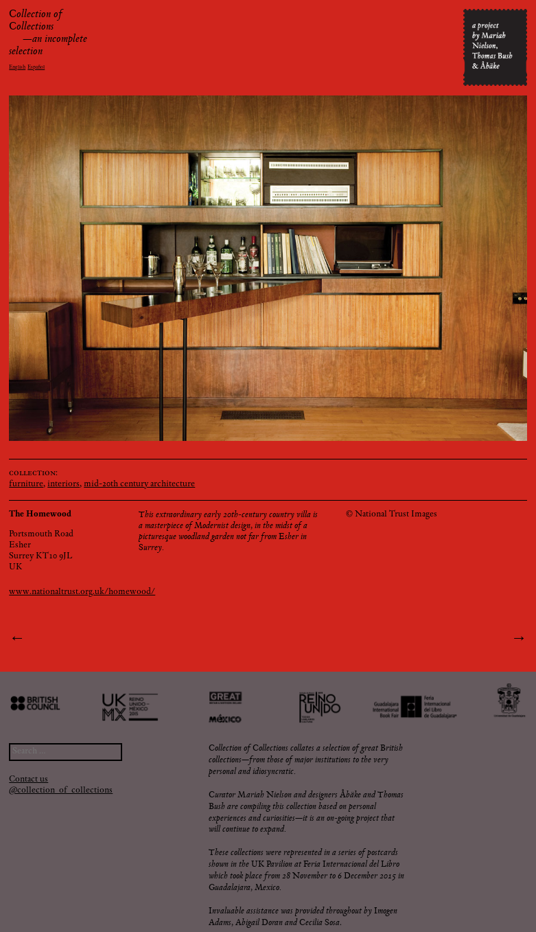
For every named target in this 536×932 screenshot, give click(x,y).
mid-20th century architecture (139, 484)
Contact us (28, 779)
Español (36, 67)
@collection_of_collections (61, 790)
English (17, 67)
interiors (63, 484)
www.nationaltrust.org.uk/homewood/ (82, 592)
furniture (26, 484)
